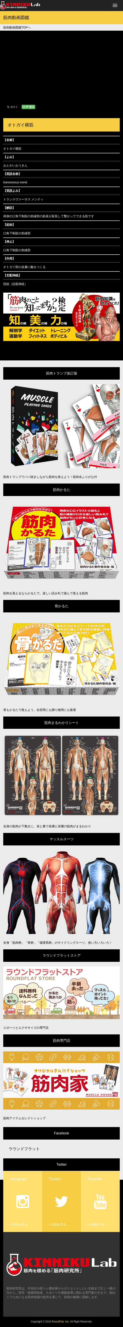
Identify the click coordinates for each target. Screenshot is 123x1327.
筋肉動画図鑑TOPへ (17, 27)
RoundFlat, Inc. (60, 1321)
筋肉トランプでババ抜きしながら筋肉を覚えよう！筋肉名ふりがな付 (50, 477)
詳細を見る (19, 1224)
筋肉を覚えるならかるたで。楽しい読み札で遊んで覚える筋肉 (45, 593)
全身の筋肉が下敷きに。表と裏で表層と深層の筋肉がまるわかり (47, 826)
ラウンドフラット (24, 1149)
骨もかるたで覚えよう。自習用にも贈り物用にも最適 (39, 710)
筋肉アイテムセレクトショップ (24, 1118)
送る (28, 106)
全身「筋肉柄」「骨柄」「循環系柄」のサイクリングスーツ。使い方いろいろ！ (57, 942)
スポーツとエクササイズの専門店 (26, 1027)
